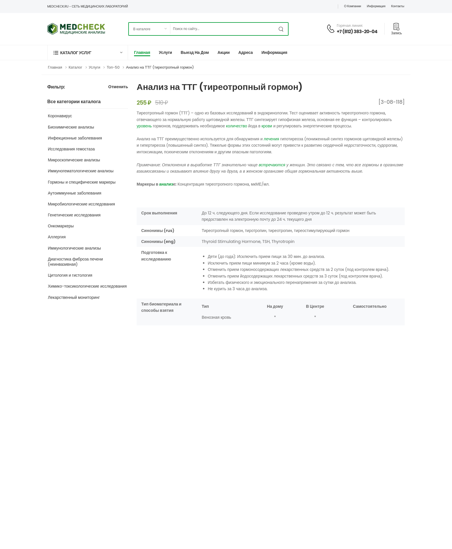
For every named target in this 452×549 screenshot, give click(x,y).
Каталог (75, 67)
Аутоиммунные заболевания (74, 193)
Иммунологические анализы (74, 248)
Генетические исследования (74, 215)
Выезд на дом (195, 52)
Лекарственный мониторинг (74, 297)
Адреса (245, 52)
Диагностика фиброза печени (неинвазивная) (75, 261)
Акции (223, 52)
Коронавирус (60, 116)
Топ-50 (113, 67)
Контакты (397, 6)
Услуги (165, 52)
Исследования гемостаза (71, 149)
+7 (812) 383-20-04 (357, 31)
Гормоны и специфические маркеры (82, 182)
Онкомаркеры (61, 226)
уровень (144, 126)
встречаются (272, 165)
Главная (142, 52)
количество (236, 126)
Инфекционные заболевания (75, 138)
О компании (352, 6)
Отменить (118, 87)
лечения (271, 139)
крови (266, 126)
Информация (376, 6)
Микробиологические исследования (81, 204)
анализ (166, 184)
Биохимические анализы (71, 127)
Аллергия (57, 237)
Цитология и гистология (70, 275)
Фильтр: (56, 87)
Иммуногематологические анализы (81, 171)
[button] (87, 52)
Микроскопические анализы (74, 160)
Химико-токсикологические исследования (87, 286)
